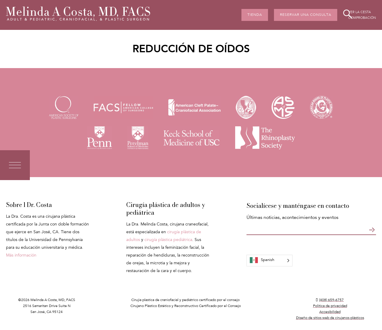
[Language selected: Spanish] (269, 260)
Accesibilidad (330, 312)
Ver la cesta (359, 12)
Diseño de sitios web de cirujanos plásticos (330, 318)
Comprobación (362, 18)
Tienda (254, 15)
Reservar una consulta (305, 15)
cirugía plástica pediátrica (168, 240)
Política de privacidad (330, 306)
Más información (21, 256)
